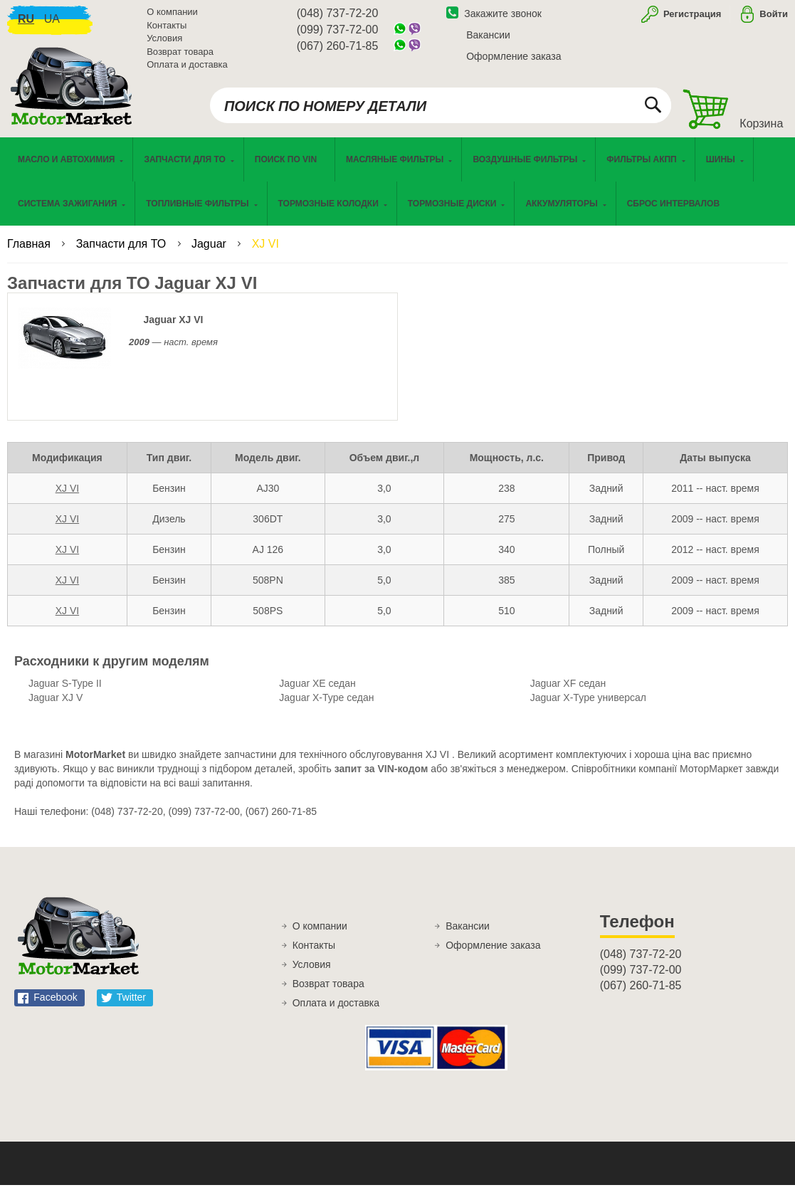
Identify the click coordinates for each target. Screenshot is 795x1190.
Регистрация (690, 16)
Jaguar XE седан (317, 688)
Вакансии (488, 37)
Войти (773, 16)
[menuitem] (289, 164)
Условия (164, 41)
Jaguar (210, 249)
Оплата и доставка (187, 67)
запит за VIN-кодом (381, 773)
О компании (172, 14)
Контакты (166, 28)
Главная (30, 249)
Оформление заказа (513, 59)
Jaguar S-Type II (65, 688)
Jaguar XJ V (55, 702)
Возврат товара (180, 54)
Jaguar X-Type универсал (588, 702)
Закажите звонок (494, 16)
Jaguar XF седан (568, 688)
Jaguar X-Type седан (326, 702)
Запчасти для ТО (122, 249)
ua (52, 22)
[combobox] (440, 108)
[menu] (397, 186)
